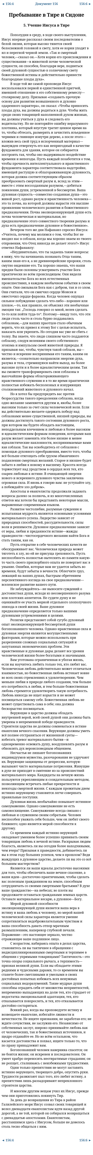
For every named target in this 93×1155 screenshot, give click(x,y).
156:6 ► (85, 4)
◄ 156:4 (8, 4)
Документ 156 (46, 4)
